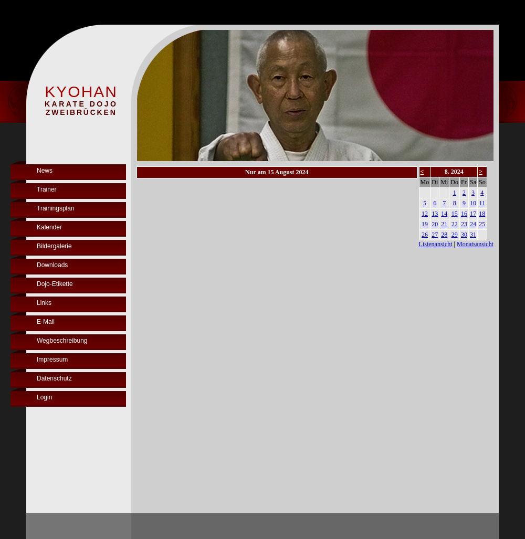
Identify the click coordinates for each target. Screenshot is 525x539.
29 (455, 234)
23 (464, 224)
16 (464, 213)
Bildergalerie (54, 246)
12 (425, 213)
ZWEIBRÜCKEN (81, 112)
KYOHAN (81, 91)
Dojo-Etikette (55, 284)
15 (455, 213)
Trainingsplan (56, 208)
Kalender (49, 227)
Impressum (52, 359)
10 (473, 203)
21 (444, 224)
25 (482, 224)
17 (473, 213)
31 (473, 234)
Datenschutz (54, 378)
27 (435, 234)
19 (425, 224)
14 (444, 213)
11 (482, 203)
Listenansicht (436, 244)
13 (435, 213)
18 (482, 213)
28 (444, 234)
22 (455, 224)
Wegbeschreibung (62, 340)
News (44, 170)
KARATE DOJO (81, 104)
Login (44, 397)
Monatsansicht (475, 244)
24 (473, 224)
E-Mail (46, 321)
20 (435, 224)
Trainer (47, 189)
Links (44, 303)
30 (464, 234)
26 (425, 234)
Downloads (52, 265)
